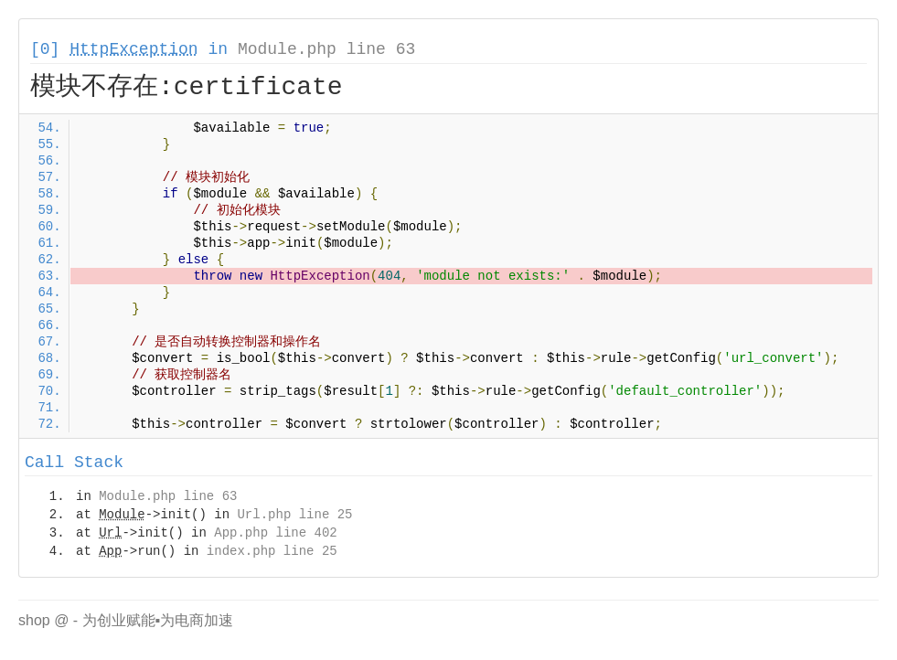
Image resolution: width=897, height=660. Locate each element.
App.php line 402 (275, 533)
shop (34, 620)
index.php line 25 (272, 551)
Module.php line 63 (326, 49)
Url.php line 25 (294, 514)
